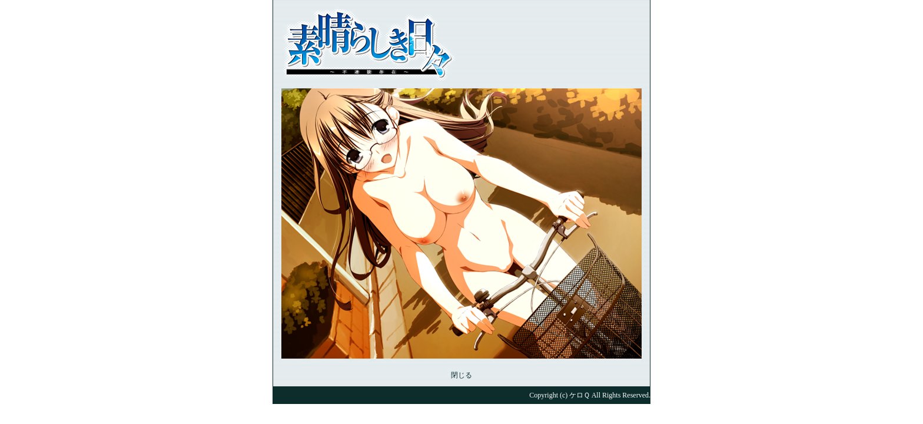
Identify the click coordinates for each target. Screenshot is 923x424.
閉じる (461, 375)
